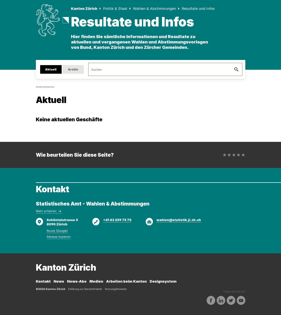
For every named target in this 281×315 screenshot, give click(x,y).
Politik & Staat (115, 8)
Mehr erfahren (49, 211)
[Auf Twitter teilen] (231, 300)
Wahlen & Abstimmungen (154, 8)
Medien (96, 281)
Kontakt (43, 281)
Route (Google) (57, 231)
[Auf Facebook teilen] (211, 300)
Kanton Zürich (84, 8)
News (59, 281)
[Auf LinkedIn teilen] (221, 300)
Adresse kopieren (59, 236)
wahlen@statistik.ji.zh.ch (178, 220)
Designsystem (163, 281)
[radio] (224, 154)
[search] (161, 69)
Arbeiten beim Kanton (126, 281)
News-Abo (77, 281)
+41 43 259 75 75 (117, 220)
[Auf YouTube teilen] (241, 300)
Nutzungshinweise (116, 288)
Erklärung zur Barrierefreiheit (85, 288)
